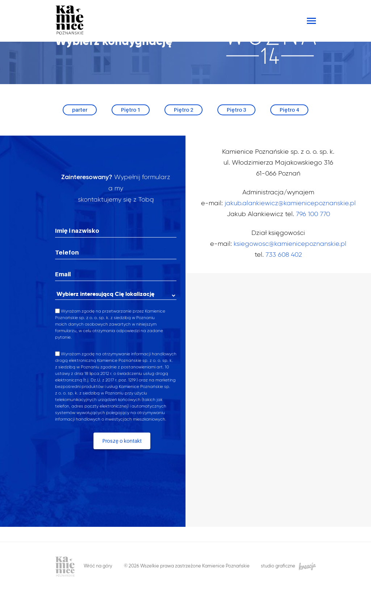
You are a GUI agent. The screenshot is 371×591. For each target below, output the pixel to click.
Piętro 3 (236, 110)
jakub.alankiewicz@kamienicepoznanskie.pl (290, 203)
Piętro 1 (130, 110)
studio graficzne (288, 566)
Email (63, 274)
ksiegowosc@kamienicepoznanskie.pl (290, 244)
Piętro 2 (183, 110)
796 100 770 (313, 214)
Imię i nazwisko (77, 230)
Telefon (67, 252)
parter (79, 110)
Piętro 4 (289, 110)
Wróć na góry (98, 566)
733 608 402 (284, 255)
